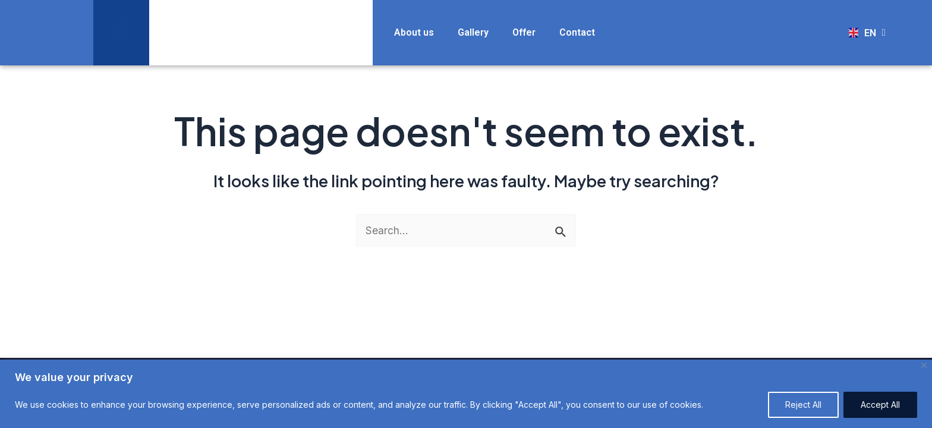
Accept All (880, 404)
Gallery (473, 32)
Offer (524, 32)
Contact (577, 32)
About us (414, 32)
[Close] (924, 365)
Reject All (803, 404)
